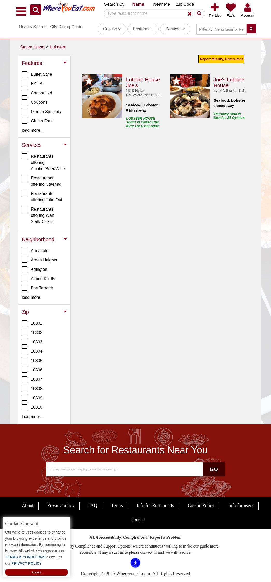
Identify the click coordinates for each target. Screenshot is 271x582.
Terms (117, 505)
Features (143, 29)
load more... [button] (33, 130)
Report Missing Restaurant (221, 59)
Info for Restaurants (155, 505)
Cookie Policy (201, 505)
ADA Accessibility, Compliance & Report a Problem (136, 537)
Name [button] (138, 4)
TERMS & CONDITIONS (25, 557)
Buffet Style (37, 74)
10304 (32, 351)
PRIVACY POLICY (26, 563)
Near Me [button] (161, 4)
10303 (32, 342)
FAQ (92, 505)
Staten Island (32, 47)
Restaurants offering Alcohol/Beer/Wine (43, 162)
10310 (32, 407)
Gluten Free (37, 121)
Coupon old (37, 93)
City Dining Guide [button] (66, 27)
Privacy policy (60, 505)
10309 (32, 398)
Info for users (240, 505)
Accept (36, 572)
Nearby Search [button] (33, 27)
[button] (35, 9)
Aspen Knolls (38, 278)
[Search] (152, 13)
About (27, 505)
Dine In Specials (41, 111)
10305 (32, 360)
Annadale (35, 250)
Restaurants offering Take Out (42, 196)
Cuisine (112, 29)
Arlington (34, 269)
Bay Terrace (37, 288)
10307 (32, 379)
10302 (32, 332)
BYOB (32, 83)
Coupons (34, 102)
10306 (32, 370)
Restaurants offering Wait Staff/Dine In (38, 215)
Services (175, 29)
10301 (32, 323)
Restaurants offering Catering (41, 180)
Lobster (58, 47)
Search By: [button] (115, 4)
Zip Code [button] (185, 4)
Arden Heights (39, 260)
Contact (138, 519)
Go (214, 469)
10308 (32, 388)
